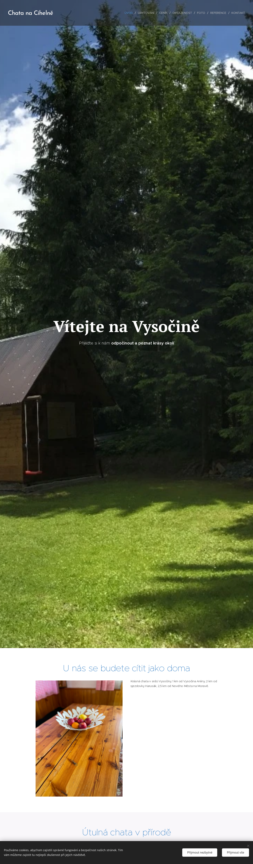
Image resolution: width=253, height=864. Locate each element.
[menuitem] (128, 13)
